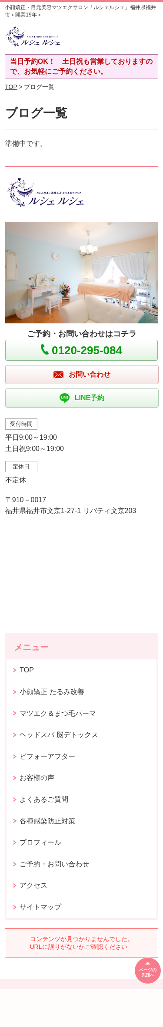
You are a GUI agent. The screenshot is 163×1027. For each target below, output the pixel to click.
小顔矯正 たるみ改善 (52, 691)
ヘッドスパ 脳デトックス (59, 734)
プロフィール (40, 842)
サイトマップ (40, 907)
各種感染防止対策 (47, 821)
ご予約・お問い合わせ (54, 864)
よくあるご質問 (44, 799)
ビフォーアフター (47, 756)
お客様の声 (37, 777)
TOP (11, 86)
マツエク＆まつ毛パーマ (58, 713)
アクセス (33, 885)
